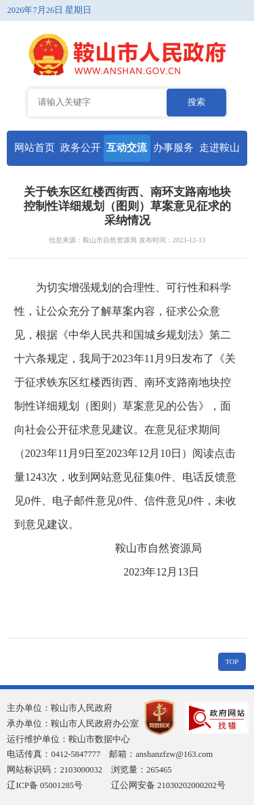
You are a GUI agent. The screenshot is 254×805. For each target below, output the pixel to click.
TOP (232, 662)
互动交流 (126, 147)
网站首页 (34, 147)
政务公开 (80, 147)
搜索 (196, 102)
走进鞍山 (219, 147)
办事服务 (173, 147)
